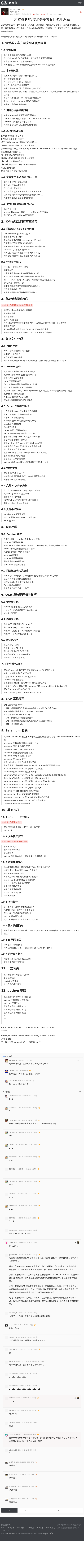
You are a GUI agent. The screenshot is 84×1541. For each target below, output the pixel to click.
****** (4, 1030)
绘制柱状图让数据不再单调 (15, 440)
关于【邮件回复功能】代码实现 (17, 673)
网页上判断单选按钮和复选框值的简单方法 (22, 286)
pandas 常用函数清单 (13, 542)
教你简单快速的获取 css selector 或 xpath (23, 240)
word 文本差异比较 (12, 381)
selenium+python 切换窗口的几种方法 (21, 794)
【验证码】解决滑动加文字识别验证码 (20, 610)
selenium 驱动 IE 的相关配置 (17, 746)
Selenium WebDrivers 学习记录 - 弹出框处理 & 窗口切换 (29, 781)
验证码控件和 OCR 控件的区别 (17, 654)
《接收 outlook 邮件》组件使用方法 (19, 676)
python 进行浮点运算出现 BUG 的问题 (21, 919)
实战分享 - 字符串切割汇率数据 (17, 913)
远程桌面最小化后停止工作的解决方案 (17, 145)
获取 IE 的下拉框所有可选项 (16, 267)
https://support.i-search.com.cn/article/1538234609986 (28, 1027)
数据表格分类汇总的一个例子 (16, 588)
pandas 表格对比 (11, 555)
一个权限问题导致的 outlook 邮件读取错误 (22, 692)
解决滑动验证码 (10, 613)
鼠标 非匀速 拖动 (11, 320)
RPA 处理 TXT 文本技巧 (14, 473)
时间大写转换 (9, 896)
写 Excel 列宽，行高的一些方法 (17, 414)
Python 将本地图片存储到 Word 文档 (20, 384)
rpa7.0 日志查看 (11, 981)
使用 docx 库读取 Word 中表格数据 (19, 371)
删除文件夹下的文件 (12, 497)
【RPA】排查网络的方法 (11, 161)
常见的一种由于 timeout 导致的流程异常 (22, 101)
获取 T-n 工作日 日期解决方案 (17, 883)
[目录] (81, 12)
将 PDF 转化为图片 (12, 354)
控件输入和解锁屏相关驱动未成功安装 (17, 158)
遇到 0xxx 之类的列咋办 (14, 456)
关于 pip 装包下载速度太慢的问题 (18, 198)
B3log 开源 (11, 1533)
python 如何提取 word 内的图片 (18, 387)
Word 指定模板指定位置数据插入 (18, 400)
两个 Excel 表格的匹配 (14, 417)
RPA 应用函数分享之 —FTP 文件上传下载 (22, 827)
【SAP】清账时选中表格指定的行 (18, 718)
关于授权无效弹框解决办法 (15, 104)
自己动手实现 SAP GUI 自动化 (17, 714)
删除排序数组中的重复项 (14, 561)
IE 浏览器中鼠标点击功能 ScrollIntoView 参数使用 (26, 329)
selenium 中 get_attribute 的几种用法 (21, 791)
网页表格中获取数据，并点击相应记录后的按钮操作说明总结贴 (31, 576)
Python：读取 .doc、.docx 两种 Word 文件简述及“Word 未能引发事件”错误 (38, 391)
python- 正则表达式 (13, 1003)
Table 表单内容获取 (12, 585)
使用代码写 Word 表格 (13, 378)
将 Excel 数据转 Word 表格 (16, 397)
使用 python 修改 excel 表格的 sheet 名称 (23, 443)
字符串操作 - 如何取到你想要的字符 (19, 907)
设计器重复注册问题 (12, 79)
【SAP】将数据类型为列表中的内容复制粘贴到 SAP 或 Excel (30, 708)
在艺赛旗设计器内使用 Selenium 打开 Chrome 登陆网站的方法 (32, 765)
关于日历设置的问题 (12, 889)
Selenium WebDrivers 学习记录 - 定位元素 (23, 768)
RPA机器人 (50, 1528)
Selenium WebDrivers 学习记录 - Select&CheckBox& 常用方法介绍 (35, 775)
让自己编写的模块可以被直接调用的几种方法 (23, 195)
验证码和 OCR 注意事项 (14, 657)
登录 (80, 3)
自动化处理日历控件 (12, 892)
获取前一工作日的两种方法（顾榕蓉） (20, 880)
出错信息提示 (9, 978)
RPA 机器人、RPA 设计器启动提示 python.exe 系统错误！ (30, 65)
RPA (11, 14)
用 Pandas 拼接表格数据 (14, 564)
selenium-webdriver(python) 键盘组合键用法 (24, 800)
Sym (46, 1533)
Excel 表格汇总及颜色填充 (15, 430)
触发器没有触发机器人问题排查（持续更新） (23, 88)
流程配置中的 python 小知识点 (17, 997)
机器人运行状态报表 (12, 984)
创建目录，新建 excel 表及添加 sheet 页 (22, 436)
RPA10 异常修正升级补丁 (12, 136)
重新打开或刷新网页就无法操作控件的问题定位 (24, 276)
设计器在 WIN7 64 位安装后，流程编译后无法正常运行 (28, 58)
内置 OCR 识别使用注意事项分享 (18, 634)
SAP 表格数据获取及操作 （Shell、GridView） (24, 711)
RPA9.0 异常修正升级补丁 (12, 139)
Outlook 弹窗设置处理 (13, 680)
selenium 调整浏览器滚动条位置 (18, 753)
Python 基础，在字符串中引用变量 (19, 910)
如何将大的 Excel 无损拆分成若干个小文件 (22, 446)
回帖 (36, 14)
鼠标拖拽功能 (9, 313)
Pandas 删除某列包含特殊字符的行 (19, 549)
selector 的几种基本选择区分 (17, 249)
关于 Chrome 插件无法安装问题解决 (20, 115)
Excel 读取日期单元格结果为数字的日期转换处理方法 (27, 867)
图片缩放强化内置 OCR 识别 (16, 651)
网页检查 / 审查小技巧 (13, 237)
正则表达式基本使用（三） (15, 1013)
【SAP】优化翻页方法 (13, 724)
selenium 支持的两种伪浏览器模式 (19, 749)
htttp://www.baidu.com (20, 1233)
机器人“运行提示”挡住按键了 (16, 85)
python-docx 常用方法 (14, 394)
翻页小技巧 (8, 270)
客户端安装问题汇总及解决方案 (17, 55)
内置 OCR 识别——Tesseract (17, 627)
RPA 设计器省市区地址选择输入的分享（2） (23, 256)
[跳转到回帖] (78, 1060)
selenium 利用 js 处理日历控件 (17, 756)
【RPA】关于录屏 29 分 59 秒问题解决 (18, 164)
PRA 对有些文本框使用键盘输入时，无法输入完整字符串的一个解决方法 (35, 323)
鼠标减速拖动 (9, 316)
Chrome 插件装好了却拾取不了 (17, 122)
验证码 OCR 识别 (11, 645)
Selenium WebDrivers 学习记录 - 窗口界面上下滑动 (27, 784)
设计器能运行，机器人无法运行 (17, 82)
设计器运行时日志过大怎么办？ (17, 974)
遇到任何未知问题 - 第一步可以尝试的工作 (22, 98)
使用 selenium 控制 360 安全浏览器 (20, 762)
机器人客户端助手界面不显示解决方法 (20, 76)
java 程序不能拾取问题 (14, 283)
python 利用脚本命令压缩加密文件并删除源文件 (25, 856)
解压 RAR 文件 (10, 846)
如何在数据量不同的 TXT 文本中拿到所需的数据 (24, 476)
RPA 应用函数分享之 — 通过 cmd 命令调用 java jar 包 (28, 948)
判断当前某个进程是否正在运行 (17, 959)
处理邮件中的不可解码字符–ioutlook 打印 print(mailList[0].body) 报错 (35, 686)
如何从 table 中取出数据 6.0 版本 (19, 582)
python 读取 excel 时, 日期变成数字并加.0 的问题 (26, 462)
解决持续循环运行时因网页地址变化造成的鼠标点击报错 (28, 332)
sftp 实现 (8, 830)
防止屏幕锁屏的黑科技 (11, 152)
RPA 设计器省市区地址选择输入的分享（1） (23, 253)
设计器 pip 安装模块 (13, 188)
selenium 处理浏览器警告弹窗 (17, 803)
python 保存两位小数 (13, 916)
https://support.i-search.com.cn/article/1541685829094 (28, 1036)
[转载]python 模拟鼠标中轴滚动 (18, 310)
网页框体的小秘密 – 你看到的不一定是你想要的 (24, 246)
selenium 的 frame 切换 (15, 759)
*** (5, 1022)
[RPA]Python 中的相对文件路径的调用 (21, 500)
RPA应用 (40, 1528)
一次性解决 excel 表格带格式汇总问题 (20, 411)
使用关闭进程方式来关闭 (14, 962)
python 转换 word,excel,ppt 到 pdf (20, 517)
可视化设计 (17, 14)
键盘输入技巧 (9, 326)
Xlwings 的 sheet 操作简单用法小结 (20, 421)
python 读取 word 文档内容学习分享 (20, 375)
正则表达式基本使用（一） (15, 1006)
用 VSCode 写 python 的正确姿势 (19, 215)
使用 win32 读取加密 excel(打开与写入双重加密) (25, 452)
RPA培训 (30, 1528)
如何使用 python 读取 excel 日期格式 (20, 870)
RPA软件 (20, 1528)
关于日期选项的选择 (12, 886)
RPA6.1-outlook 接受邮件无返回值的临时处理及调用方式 (29, 670)
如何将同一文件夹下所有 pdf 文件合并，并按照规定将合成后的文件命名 (35, 360)
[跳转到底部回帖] (80, 1092)
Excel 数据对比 (10, 427)
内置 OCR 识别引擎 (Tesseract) (18, 624)
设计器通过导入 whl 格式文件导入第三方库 (22, 191)
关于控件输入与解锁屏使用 (13, 155)
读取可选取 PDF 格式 (13, 357)
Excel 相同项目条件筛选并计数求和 (19, 433)
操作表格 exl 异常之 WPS (15, 449)
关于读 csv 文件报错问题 (15, 479)
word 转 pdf (9, 521)
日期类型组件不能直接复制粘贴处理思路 (21, 876)
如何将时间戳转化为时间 (14, 873)
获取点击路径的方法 (12, 289)
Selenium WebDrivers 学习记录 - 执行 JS (22, 787)
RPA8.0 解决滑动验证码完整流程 (18, 607)
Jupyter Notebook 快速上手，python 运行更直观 (26, 212)
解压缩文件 (8, 853)
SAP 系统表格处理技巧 (14, 705)
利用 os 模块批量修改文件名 (16, 503)
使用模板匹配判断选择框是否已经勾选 (20, 292)
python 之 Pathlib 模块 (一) (16, 494)
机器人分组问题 (8, 168)
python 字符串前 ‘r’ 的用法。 (17, 1000)
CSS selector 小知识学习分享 (17, 234)
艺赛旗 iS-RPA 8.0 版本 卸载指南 (18, 61)
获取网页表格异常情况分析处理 (17, 579)
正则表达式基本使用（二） (15, 1009)
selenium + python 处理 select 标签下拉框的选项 (26, 797)
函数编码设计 (26, 14)
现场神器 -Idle (10, 209)
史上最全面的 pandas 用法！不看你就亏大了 (21, 1042)
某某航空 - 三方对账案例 (14, 459)
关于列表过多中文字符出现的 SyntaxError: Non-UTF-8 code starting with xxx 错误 (39, 148)
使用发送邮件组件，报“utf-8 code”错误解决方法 (25, 683)
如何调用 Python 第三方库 (15, 182)
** (5, 1019)
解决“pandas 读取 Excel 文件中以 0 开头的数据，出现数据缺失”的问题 (35, 545)
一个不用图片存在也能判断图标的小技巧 (21, 273)
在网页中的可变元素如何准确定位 (18, 243)
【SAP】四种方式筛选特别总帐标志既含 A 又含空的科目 (28, 721)
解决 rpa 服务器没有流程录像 (14, 171)
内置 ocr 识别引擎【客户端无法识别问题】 (22, 630)
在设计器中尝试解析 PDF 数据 (17, 351)
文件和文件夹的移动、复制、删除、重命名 (22, 490)
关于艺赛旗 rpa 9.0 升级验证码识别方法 (19, 142)
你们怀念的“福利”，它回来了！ (47, 36)
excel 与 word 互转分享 (14, 514)
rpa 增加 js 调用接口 (13, 945)
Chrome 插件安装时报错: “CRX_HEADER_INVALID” (27, 118)
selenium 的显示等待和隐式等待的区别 (21, 743)
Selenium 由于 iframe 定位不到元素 (20, 772)
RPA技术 (11, 1528)
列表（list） (6, 1039)
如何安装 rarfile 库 (12, 850)
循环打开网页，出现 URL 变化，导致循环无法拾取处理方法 (29, 280)
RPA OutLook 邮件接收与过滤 (17, 689)
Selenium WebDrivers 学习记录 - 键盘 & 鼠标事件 (26, 778)
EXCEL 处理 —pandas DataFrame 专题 (22, 539)
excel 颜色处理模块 (12, 424)
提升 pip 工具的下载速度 (14, 185)
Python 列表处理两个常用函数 (17, 552)
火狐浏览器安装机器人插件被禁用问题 (20, 125)
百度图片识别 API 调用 (13, 648)
